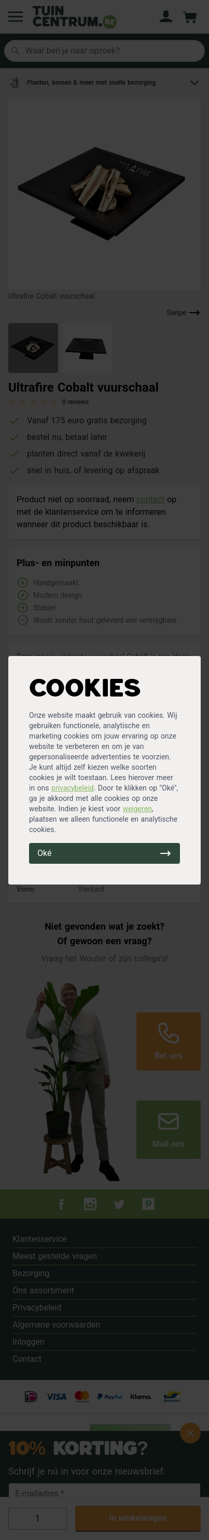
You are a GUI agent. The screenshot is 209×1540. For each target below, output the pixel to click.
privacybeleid (72, 788)
